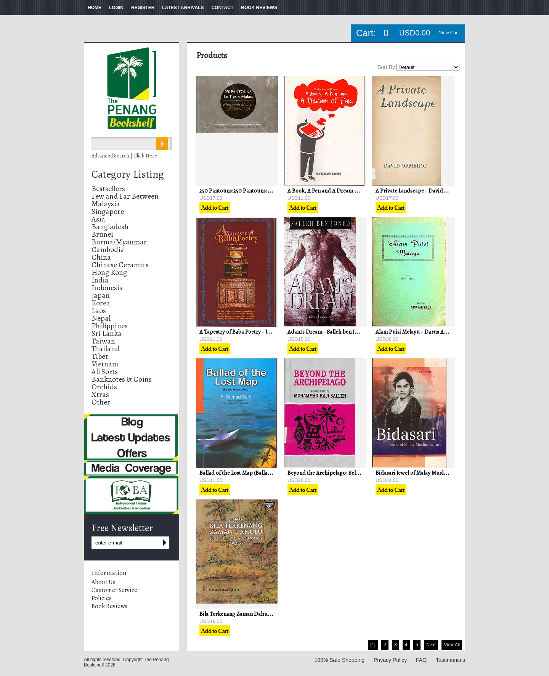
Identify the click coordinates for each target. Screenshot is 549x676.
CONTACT (222, 7)
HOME (94, 7)
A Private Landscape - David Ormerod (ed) (426, 190)
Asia (98, 219)
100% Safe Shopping (340, 660)
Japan (101, 295)
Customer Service (114, 590)
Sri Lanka (107, 333)
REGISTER (142, 7)
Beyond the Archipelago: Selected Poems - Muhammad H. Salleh (365, 473)
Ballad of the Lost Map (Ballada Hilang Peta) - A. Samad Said (270, 473)
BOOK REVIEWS (259, 7)
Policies (102, 598)
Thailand (105, 349)
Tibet (100, 356)
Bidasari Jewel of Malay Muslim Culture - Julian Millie (439, 473)
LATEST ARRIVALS (183, 7)
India (100, 280)
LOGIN (116, 7)
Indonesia (107, 288)
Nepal (101, 318)
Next (431, 644)
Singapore (108, 211)
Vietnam (105, 364)
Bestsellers (108, 188)
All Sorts (105, 371)
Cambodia (108, 249)
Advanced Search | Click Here (124, 155)
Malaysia (106, 204)
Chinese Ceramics (120, 265)
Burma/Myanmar (119, 242)
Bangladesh (110, 227)
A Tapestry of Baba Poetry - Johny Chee (246, 332)
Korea (101, 303)
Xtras (100, 394)
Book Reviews (109, 606)
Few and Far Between (125, 196)
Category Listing (128, 174)
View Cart (449, 32)
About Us (104, 582)
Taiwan (103, 341)
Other (101, 402)
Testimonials (450, 660)
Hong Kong (109, 272)
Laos (99, 310)
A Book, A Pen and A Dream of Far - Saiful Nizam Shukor (355, 190)
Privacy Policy (390, 660)
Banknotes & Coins (122, 379)
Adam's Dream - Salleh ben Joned (326, 332)
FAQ (421, 660)
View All (452, 644)
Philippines (110, 326)
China (101, 257)
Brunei (102, 234)
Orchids (104, 387)
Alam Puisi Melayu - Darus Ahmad (417, 332)
